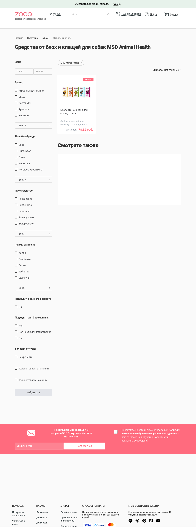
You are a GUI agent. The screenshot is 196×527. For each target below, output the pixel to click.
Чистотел (24, 115)
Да (20, 306)
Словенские (25, 204)
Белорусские (26, 223)
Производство (24, 190)
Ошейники (25, 259)
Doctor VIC (24, 102)
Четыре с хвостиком (30, 169)
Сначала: (158, 70)
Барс (21, 144)
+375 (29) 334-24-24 (131, 13)
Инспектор (25, 150)
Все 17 (34, 125)
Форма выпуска (25, 244)
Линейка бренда (25, 136)
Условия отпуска (25, 348)
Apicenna (24, 109)
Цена (18, 62)
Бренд (18, 82)
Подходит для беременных (32, 317)
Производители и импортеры (69, 519)
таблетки (24, 271)
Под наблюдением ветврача (35, 332)
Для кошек (42, 512)
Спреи (22, 265)
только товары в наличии (34, 368)
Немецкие (24, 211)
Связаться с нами (18, 522)
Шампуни (24, 277)
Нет (21, 325)
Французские (26, 217)
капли (22, 252)
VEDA (22, 96)
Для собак (41, 522)
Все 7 (34, 233)
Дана (22, 157)
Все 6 (34, 287)
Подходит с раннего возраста (33, 298)
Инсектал (24, 163)
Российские (25, 198)
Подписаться (84, 445)
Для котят (41, 517)
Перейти (117, 3)
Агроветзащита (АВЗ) (31, 90)
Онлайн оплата (69, 512)
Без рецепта (26, 356)
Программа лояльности (18, 514)
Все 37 (34, 179)
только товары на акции (33, 379)
